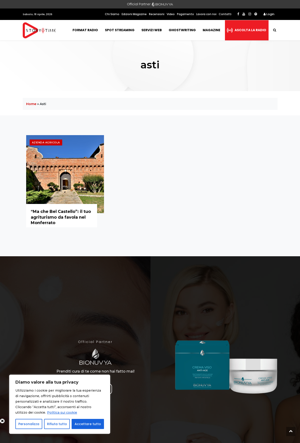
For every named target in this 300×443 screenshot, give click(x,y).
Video (171, 14)
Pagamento (185, 14)
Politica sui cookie (62, 412)
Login (269, 14)
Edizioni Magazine (134, 14)
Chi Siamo (112, 14)
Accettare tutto (88, 424)
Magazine (211, 30)
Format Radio (85, 30)
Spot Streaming (120, 30)
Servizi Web (151, 30)
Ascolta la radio (250, 30)
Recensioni (156, 14)
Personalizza (28, 424)
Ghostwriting (182, 30)
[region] (59, 404)
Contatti (225, 14)
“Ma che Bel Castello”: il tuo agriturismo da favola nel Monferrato (61, 217)
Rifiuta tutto (57, 424)
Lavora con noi (206, 14)
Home (31, 104)
